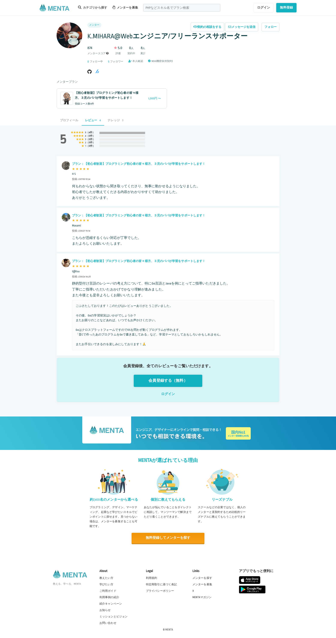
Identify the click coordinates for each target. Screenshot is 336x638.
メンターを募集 (125, 7)
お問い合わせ (107, 622)
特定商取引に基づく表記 (161, 584)
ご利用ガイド (107, 590)
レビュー (93, 120)
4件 (90, 132)
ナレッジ (115, 120)
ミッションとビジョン (113, 616)
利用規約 (151, 577)
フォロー (270, 26)
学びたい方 (106, 584)
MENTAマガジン (202, 597)
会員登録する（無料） (168, 381)
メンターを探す (202, 577)
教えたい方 (106, 577)
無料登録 (286, 7)
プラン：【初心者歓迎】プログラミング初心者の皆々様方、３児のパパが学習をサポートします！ (139, 163)
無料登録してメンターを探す (168, 538)
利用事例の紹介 (109, 597)
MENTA (169, 629)
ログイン (263, 7)
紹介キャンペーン (110, 603)
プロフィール (69, 120)
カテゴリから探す (92, 7)
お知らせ (105, 609)
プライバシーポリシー (160, 590)
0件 (91, 136)
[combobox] (181, 8)
